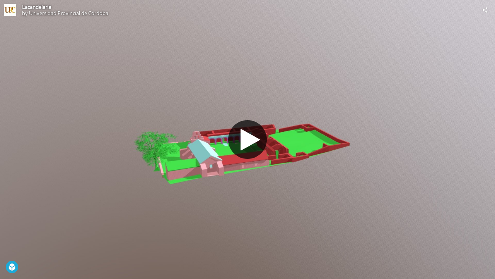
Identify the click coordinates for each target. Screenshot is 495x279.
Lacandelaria (36, 6)
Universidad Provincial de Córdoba (68, 13)
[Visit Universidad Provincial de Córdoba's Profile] (10, 10)
